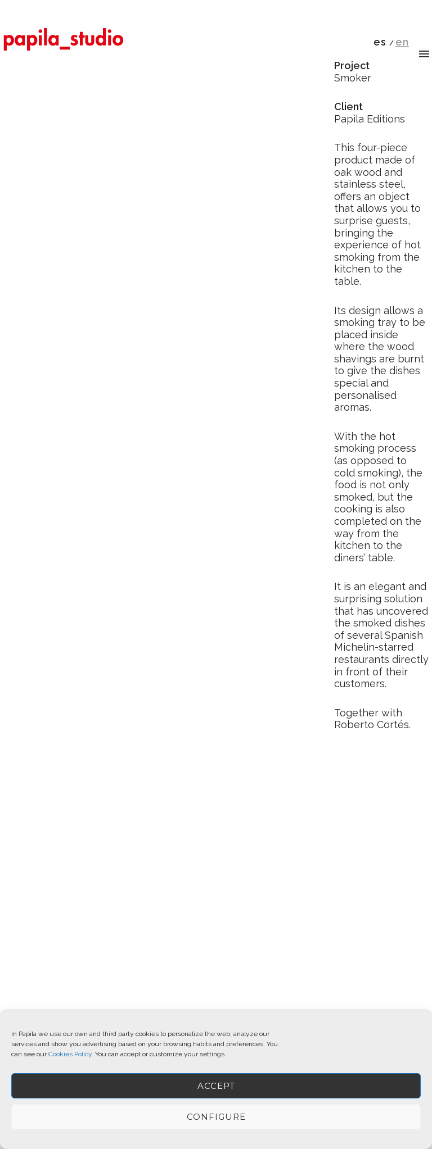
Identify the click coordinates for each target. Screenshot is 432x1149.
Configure (216, 1116)
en (402, 42)
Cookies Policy (70, 1054)
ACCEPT (216, 1085)
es (380, 42)
